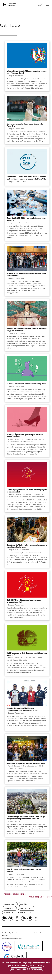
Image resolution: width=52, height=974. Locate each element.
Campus (11, 76)
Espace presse (9, 904)
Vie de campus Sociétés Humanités (27, 494)
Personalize (36, 969)
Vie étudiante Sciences (37, 497)
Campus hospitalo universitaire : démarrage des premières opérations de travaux (26, 817)
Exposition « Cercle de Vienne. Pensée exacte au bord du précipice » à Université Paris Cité (26, 178)
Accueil (10, 439)
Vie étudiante (19, 129)
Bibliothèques (9, 912)
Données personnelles (24, 933)
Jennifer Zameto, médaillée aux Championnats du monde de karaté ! (22, 709)
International (19, 76)
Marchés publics (25, 908)
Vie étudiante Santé (21, 497)
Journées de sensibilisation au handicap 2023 (26, 384)
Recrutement (8, 908)
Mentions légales (8, 933)
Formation (18, 223)
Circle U (17, 181)
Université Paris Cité (25, 442)
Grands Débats (25, 658)
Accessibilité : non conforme (12, 939)
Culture (23, 181)
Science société (19, 333)
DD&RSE (18, 550)
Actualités (23, 904)
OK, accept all (36, 965)
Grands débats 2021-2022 (29, 439)
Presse (41, 439)
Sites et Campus (25, 912)
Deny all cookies (18, 969)
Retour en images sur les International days (26, 763)
